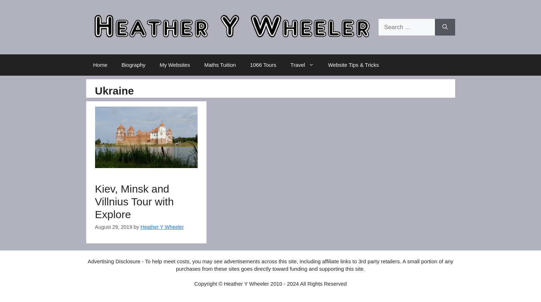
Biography (134, 65)
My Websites (175, 65)
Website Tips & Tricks (353, 65)
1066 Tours (263, 65)
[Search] (445, 27)
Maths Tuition (220, 65)
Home (100, 65)
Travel (306, 65)
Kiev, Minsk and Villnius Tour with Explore (134, 201)
